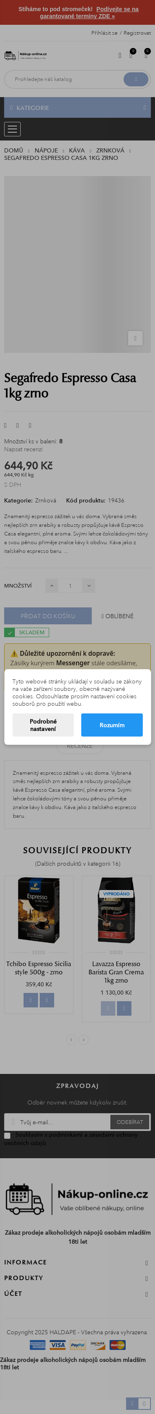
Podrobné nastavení (43, 725)
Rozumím (112, 725)
